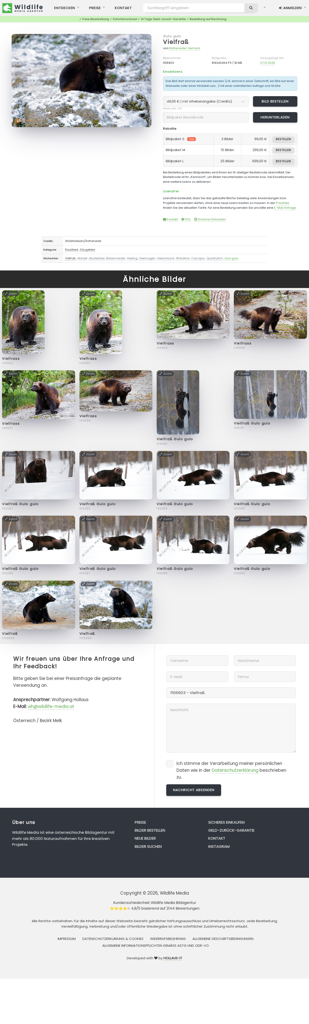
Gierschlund (165, 258)
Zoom (140, 41)
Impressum (67, 938)
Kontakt (170, 219)
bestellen (283, 139)
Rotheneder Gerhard (184, 48)
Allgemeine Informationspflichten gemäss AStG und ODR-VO (155, 945)
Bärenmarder (115, 258)
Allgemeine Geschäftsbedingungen (222, 938)
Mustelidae (97, 258)
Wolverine (182, 258)
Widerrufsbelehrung (168, 938)
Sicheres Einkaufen (210, 219)
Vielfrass (11, 358)
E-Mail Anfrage (285, 208)
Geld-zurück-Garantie (231, 830)
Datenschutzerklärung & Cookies (112, 938)
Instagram (219, 846)
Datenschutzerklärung (235, 770)
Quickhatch (215, 258)
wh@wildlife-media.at (51, 706)
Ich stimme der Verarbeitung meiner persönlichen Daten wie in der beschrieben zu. (231, 770)
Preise (140, 822)
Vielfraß (176, 42)
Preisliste (282, 203)
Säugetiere (87, 250)
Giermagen (147, 258)
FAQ (186, 219)
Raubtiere (71, 250)
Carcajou (198, 258)
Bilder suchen (148, 846)
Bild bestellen (275, 101)
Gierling (132, 258)
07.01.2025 (267, 63)
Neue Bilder (145, 838)
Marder (82, 258)
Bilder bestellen (150, 830)
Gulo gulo (172, 36)
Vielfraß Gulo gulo (175, 439)
